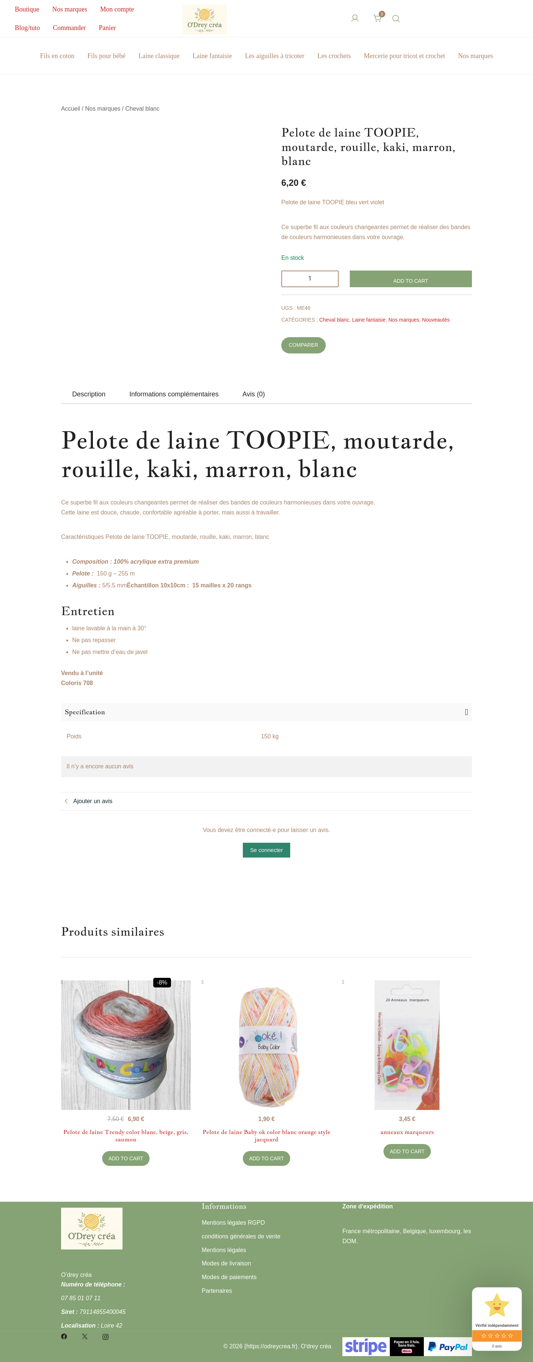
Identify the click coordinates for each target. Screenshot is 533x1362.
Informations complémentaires (174, 394)
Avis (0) (253, 394)
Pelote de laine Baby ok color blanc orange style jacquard (266, 1135)
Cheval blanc (142, 108)
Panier (107, 27)
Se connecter (266, 850)
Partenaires (217, 1291)
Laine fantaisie (212, 56)
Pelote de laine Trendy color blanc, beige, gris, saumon (125, 1135)
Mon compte (117, 9)
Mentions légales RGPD (233, 1223)
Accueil (70, 108)
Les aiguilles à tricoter (274, 56)
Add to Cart (410, 281)
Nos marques (69, 9)
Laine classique (159, 56)
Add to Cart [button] (125, 1158)
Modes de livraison (226, 1263)
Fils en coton (57, 56)
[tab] (89, 394)
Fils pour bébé (106, 56)
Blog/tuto (27, 27)
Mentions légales (224, 1250)
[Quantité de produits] (310, 278)
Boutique (27, 9)
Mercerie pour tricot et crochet (404, 56)
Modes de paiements (229, 1277)
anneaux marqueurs (407, 1132)
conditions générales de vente (241, 1236)
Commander (69, 27)
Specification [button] (85, 712)
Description (88, 394)
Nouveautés (436, 320)
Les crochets (334, 56)
